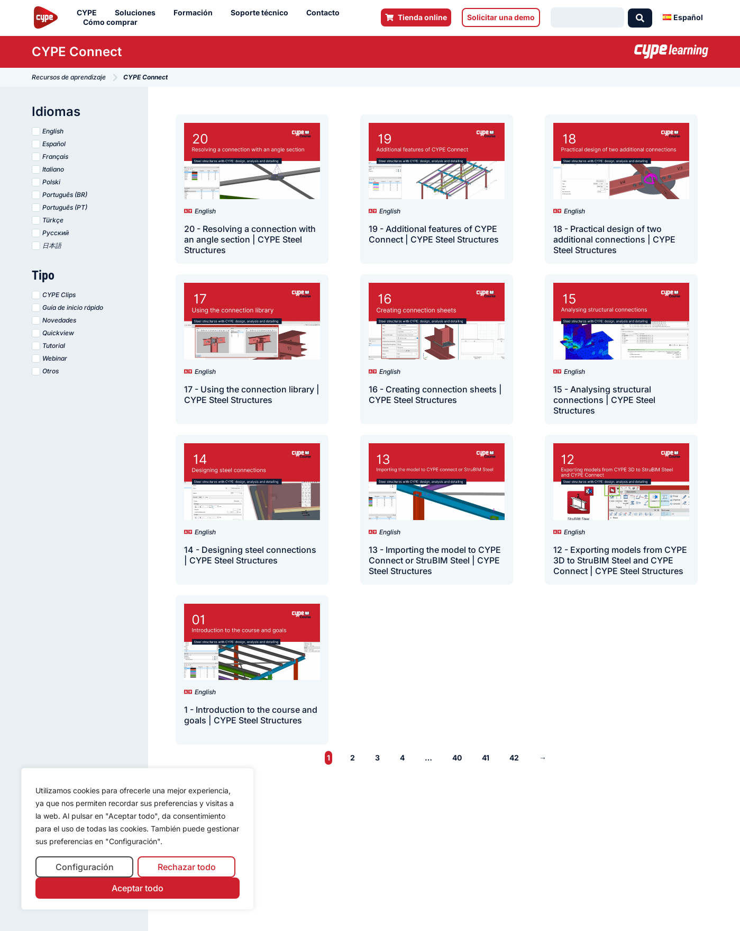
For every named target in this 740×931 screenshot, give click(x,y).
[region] (137, 839)
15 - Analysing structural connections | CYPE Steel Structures (604, 400)
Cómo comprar (113, 22)
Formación (195, 12)
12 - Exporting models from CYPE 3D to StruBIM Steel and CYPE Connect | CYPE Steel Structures (620, 560)
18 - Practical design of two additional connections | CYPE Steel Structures (614, 239)
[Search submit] (640, 17)
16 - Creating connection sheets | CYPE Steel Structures (435, 394)
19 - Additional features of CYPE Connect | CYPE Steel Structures (434, 234)
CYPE (89, 12)
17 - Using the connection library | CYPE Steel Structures (251, 394)
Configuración (85, 867)
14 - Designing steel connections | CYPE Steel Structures (250, 555)
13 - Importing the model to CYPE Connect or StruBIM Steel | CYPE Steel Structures (435, 560)
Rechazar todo (187, 867)
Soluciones (138, 12)
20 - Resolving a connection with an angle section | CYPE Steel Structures (250, 239)
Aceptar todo (137, 888)
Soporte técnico (262, 12)
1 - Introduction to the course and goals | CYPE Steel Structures (250, 715)
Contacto (325, 12)
